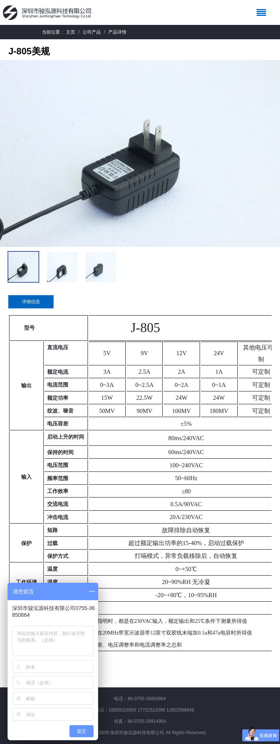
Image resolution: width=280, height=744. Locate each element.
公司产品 (92, 32)
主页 (70, 32)
